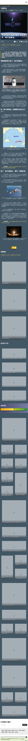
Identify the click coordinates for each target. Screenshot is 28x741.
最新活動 (16, 732)
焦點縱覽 (23, 730)
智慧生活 (2, 10)
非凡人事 (16, 730)
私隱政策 (5, 739)
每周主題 (9, 732)
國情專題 (6, 732)
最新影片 (13, 732)
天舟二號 (18, 44)
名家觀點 (2, 732)
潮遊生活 (9, 730)
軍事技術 (16, 10)
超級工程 (7, 10)
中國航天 (3, 44)
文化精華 (19, 730)
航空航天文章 (4, 343)
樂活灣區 (6, 730)
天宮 (8, 44)
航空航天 (8, 6)
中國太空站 (13, 44)
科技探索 (21, 10)
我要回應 (14, 247)
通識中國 (13, 730)
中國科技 (4, 6)
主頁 (1, 6)
